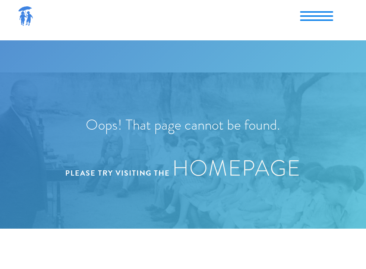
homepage (236, 168)
